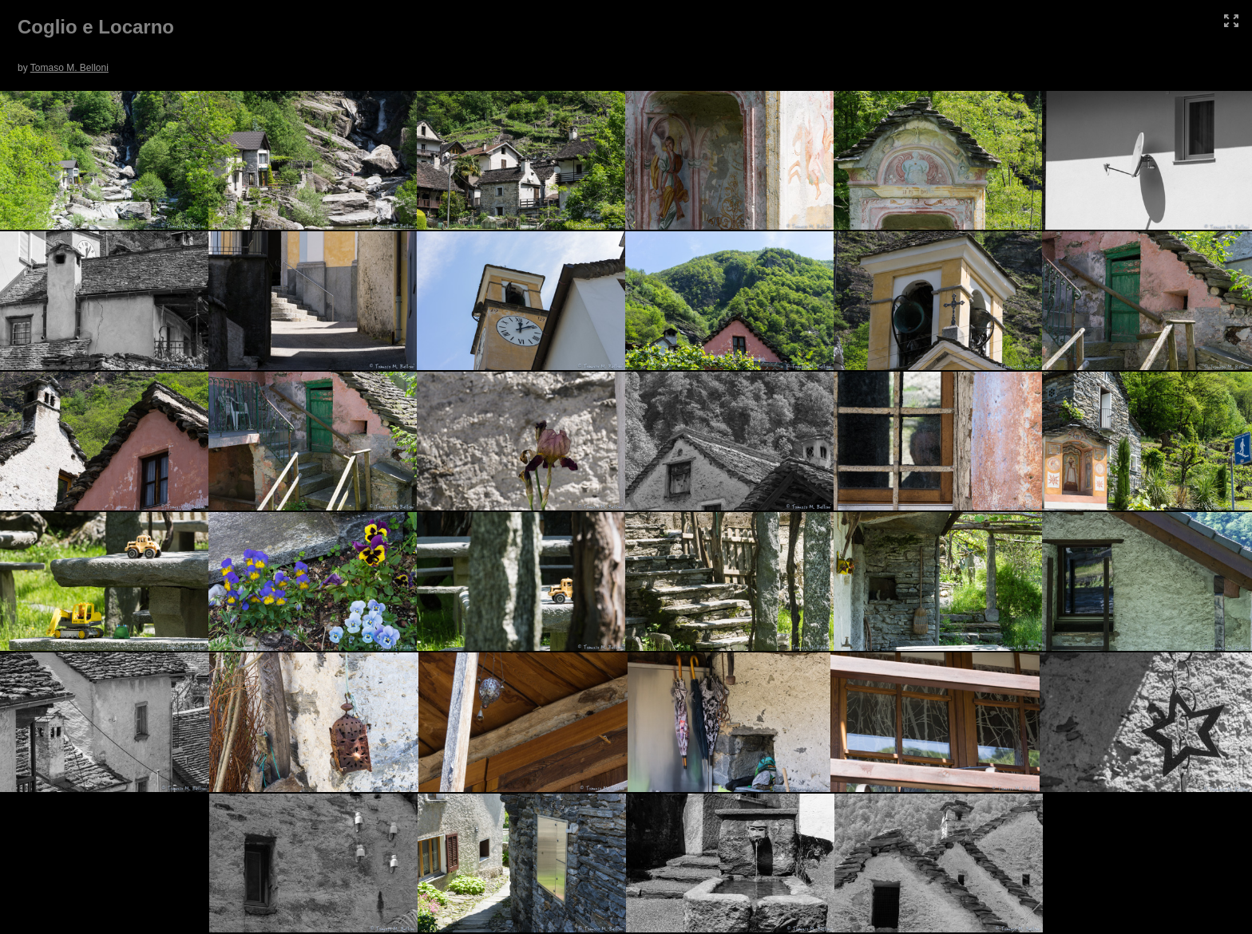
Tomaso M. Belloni (69, 67)
